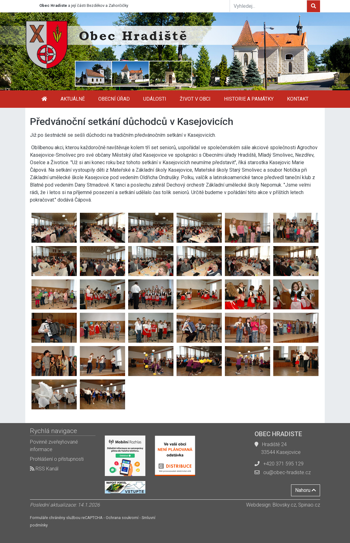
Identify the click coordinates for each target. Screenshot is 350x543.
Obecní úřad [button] (114, 99)
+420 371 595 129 (283, 464)
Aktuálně (73, 99)
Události (154, 99)
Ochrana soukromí (122, 517)
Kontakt (298, 99)
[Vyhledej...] (268, 6)
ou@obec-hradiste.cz (287, 472)
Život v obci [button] (195, 99)
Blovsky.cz (284, 505)
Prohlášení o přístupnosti (57, 459)
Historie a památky (249, 99)
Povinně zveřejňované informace (54, 445)
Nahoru (305, 490)
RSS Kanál (44, 469)
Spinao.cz (309, 505)
